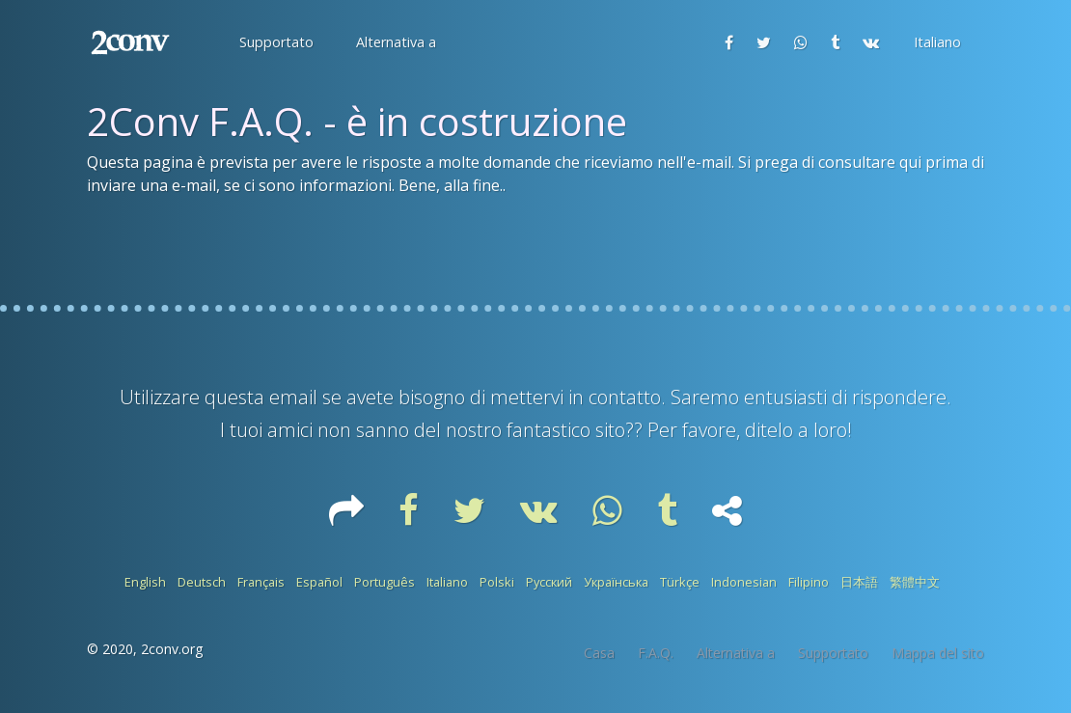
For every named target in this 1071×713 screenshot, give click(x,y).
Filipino (808, 581)
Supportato (833, 653)
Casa (599, 653)
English (145, 581)
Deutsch (202, 581)
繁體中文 (915, 581)
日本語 (859, 581)
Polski (497, 581)
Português (384, 581)
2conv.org (172, 649)
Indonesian (744, 581)
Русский (549, 581)
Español (319, 581)
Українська (616, 581)
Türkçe (680, 581)
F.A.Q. (655, 653)
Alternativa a (736, 653)
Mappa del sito (938, 653)
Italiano (447, 581)
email (293, 397)
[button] (274, 42)
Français (261, 581)
